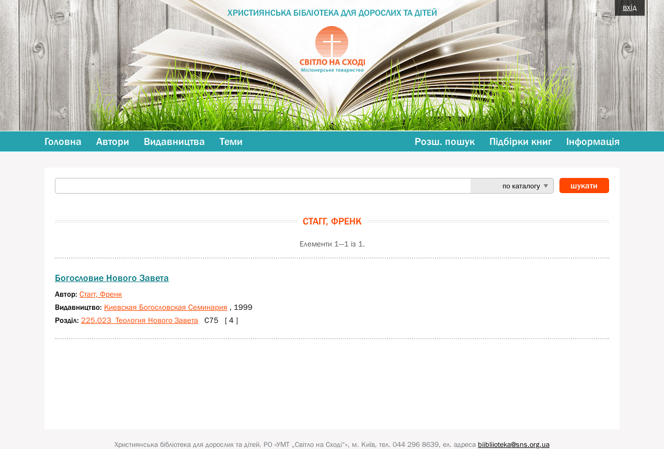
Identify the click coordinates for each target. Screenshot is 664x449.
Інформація (593, 141)
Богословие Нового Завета (112, 278)
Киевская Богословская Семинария (165, 306)
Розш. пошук (445, 141)
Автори (112, 141)
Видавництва (174, 141)
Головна (63, 141)
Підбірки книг (520, 141)
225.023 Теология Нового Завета (139, 320)
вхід (630, 7)
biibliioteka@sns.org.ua (513, 444)
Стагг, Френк (100, 293)
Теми (231, 141)
